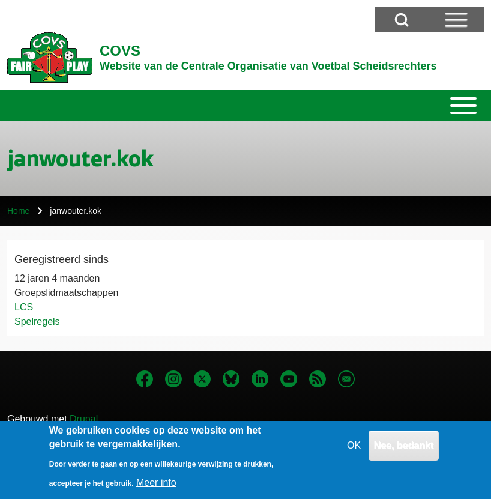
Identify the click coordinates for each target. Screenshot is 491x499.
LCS (23, 307)
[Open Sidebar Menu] (456, 19)
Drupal (84, 419)
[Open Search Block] (402, 19)
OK (354, 448)
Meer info (156, 485)
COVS (120, 51)
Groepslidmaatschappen (66, 293)
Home (18, 211)
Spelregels (37, 321)
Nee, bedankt (404, 448)
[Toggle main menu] (245, 105)
